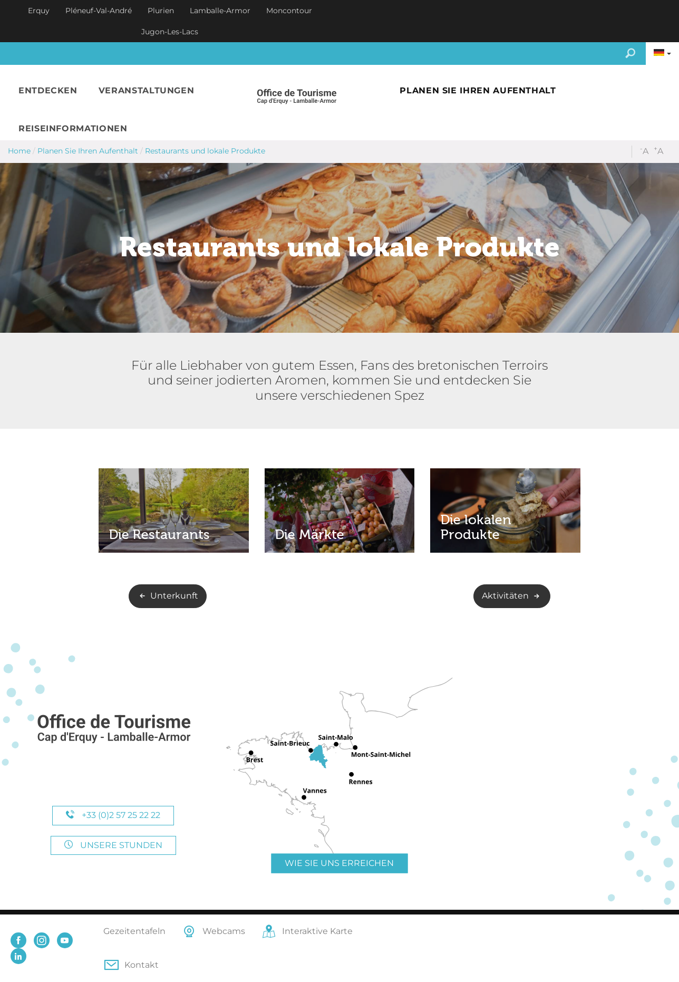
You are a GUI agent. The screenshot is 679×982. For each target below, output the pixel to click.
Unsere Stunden (113, 845)
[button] (48, 91)
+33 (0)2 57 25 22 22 (113, 815)
